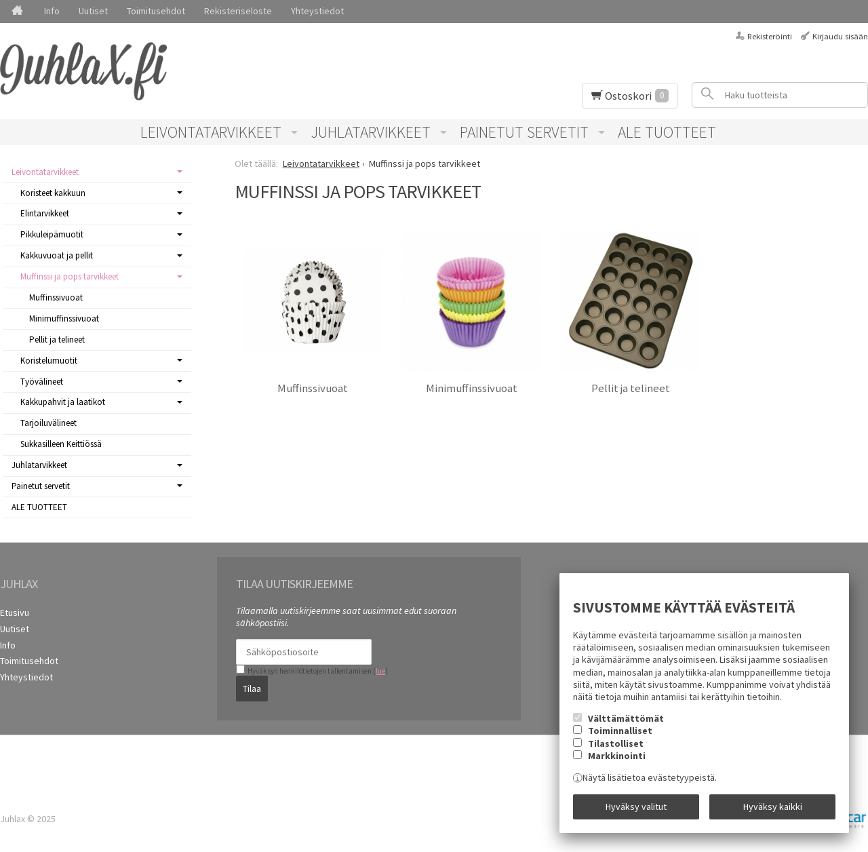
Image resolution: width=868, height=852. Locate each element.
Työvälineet (41, 381)
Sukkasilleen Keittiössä (61, 444)
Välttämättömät (626, 718)
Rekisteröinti (769, 36)
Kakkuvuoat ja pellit (56, 255)
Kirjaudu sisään (840, 36)
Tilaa (252, 688)
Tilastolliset (616, 743)
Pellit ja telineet (630, 388)
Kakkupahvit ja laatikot (62, 402)
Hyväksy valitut (636, 806)
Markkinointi (617, 756)
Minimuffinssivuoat (471, 388)
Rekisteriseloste (238, 11)
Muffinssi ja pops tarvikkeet (69, 276)
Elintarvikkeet (44, 213)
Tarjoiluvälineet (48, 423)
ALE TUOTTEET (667, 132)
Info (52, 11)
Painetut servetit (524, 132)
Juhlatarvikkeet (371, 132)
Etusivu (14, 612)
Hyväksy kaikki (772, 806)
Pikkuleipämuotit (51, 234)
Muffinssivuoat (312, 388)
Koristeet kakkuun (52, 193)
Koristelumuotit (48, 360)
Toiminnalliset (620, 730)
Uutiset (93, 11)
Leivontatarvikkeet (210, 132)
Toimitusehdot (156, 11)
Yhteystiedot (317, 11)
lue (380, 671)
